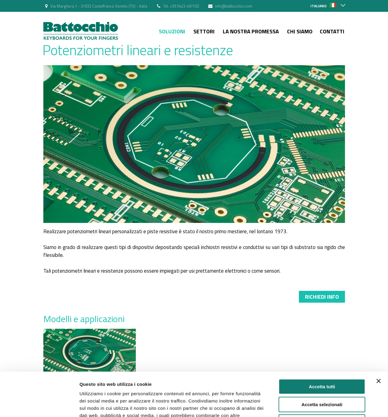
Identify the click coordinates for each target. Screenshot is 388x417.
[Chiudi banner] (378, 337)
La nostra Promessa (251, 31)
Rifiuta (322, 378)
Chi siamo (300, 31)
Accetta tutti (322, 342)
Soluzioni (172, 31)
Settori (204, 31)
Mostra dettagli (319, 405)
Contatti (332, 31)
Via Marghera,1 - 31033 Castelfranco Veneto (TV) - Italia (98, 6)
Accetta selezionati (321, 360)
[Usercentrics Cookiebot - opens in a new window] (39, 405)
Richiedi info (322, 297)
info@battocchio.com (233, 6)
